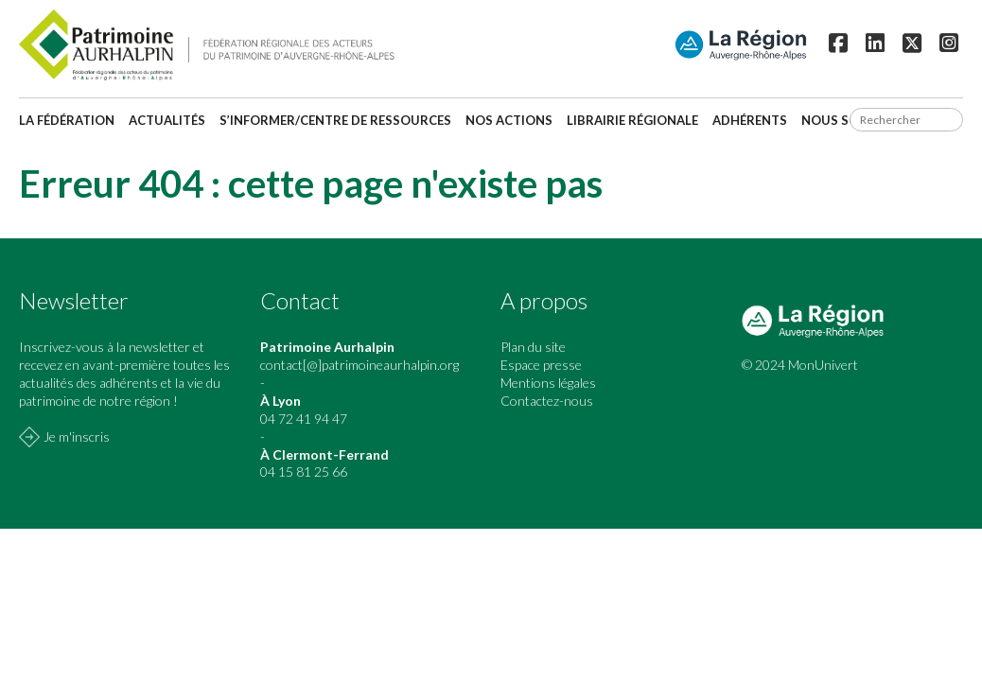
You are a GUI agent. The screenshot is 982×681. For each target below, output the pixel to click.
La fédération (66, 120)
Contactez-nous (546, 401)
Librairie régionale (632, 120)
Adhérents (749, 120)
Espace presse (541, 365)
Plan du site (533, 347)
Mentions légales (548, 383)
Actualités (167, 120)
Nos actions (508, 120)
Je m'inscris (77, 436)
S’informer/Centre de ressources (335, 120)
